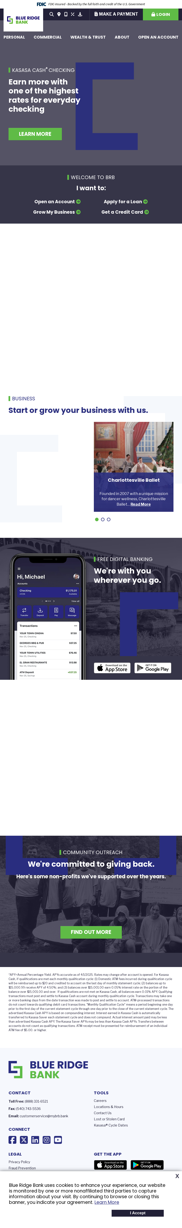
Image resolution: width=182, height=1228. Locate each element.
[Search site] (52, 14)
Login (163, 14)
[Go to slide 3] (108, 519)
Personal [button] (14, 37)
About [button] (122, 37)
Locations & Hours (108, 1107)
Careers (100, 1101)
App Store (110, 1165)
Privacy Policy (19, 1162)
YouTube (58, 1139)
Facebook (12, 1139)
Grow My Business (54, 212)
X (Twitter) (24, 1139)
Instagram (46, 1139)
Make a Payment (118, 14)
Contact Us (103, 1113)
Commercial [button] (48, 37)
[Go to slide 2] (103, 519)
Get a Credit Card (122, 212)
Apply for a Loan (123, 202)
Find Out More (91, 932)
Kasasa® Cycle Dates (111, 1125)
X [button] (177, 1176)
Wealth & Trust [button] (88, 37)
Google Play (147, 1165)
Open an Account (158, 37)
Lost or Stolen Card (109, 1119)
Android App (152, 668)
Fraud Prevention (22, 1168)
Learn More (107, 1202)
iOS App (112, 668)
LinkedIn (35, 1139)
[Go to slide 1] (97, 519)
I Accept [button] (138, 1213)
